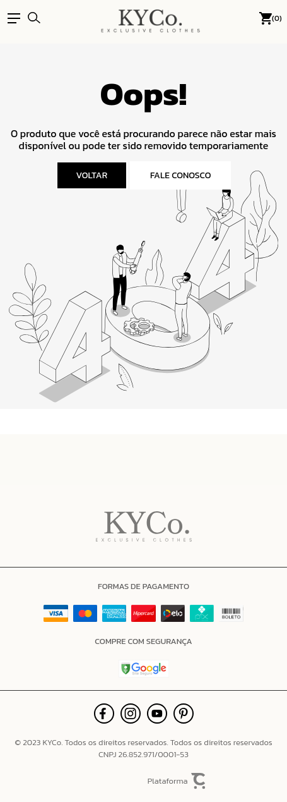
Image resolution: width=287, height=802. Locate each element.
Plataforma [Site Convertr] (177, 781)
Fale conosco (180, 175)
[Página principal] (150, 18)
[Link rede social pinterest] (183, 713)
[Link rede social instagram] (130, 713)
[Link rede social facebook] (104, 713)
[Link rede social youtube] (157, 713)
